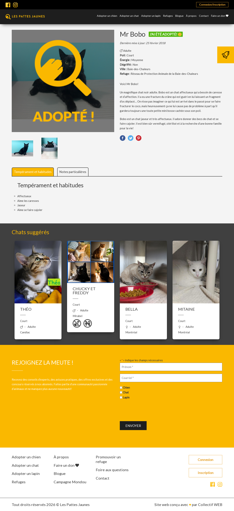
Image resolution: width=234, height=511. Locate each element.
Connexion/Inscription (212, 4)
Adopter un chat (129, 15)
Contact (204, 15)
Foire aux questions (112, 469)
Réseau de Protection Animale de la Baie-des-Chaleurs (164, 73)
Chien (126, 387)
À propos (191, 15)
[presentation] (148, 410)
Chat (126, 392)
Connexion (205, 460)
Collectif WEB (210, 504)
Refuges (168, 15)
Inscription (206, 473)
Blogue (179, 15)
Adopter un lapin (151, 15)
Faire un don (219, 15)
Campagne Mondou (70, 482)
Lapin (126, 397)
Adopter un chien (107, 15)
